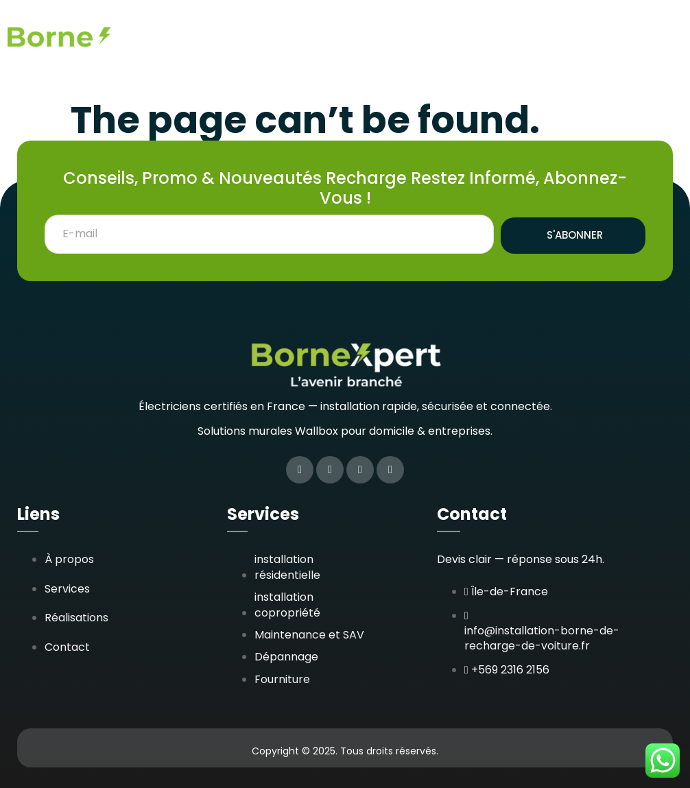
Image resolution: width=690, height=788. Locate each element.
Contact (638, 63)
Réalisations (477, 29)
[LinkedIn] (360, 469)
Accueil (325, 29)
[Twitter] (330, 469)
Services (393, 29)
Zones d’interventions (600, 29)
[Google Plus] (390, 469)
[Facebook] (299, 469)
